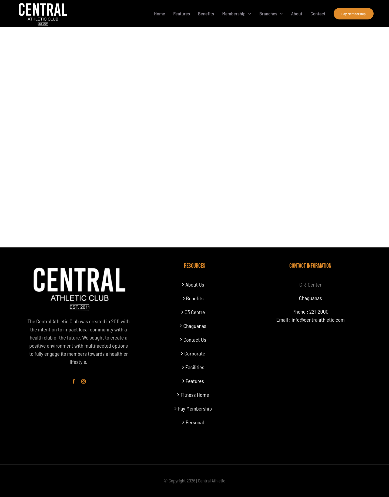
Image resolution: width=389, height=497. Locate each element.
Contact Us (194, 339)
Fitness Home (194, 394)
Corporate (194, 353)
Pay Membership (195, 408)
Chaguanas (194, 326)
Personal (195, 422)
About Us (194, 284)
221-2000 (318, 311)
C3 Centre (195, 312)
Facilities (194, 367)
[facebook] (74, 381)
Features (195, 381)
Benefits (195, 298)
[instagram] (83, 381)
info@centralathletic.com (317, 319)
